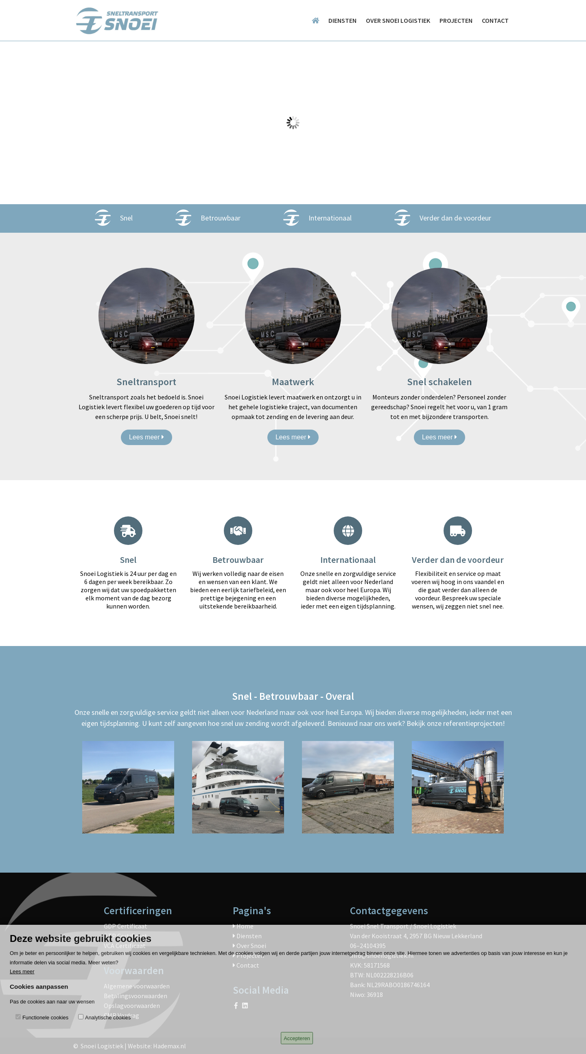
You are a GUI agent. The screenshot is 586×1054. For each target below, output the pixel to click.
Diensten (342, 20)
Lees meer (146, 437)
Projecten (456, 20)
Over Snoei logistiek (398, 20)
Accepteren (297, 1038)
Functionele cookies (45, 1017)
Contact (495, 20)
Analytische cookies (108, 1017)
